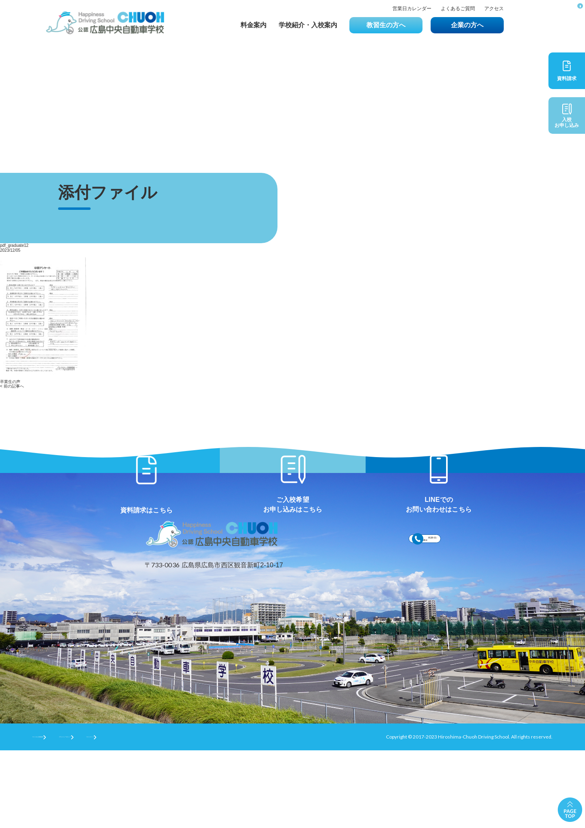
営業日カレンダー (411, 8)
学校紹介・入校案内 (308, 25)
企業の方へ (467, 25)
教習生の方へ (385, 25)
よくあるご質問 (458, 8)
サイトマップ (182, 814)
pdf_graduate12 (14, 245)
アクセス (494, 8)
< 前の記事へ (12, 386)
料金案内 (253, 25)
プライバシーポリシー (122, 814)
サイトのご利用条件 (54, 814)
